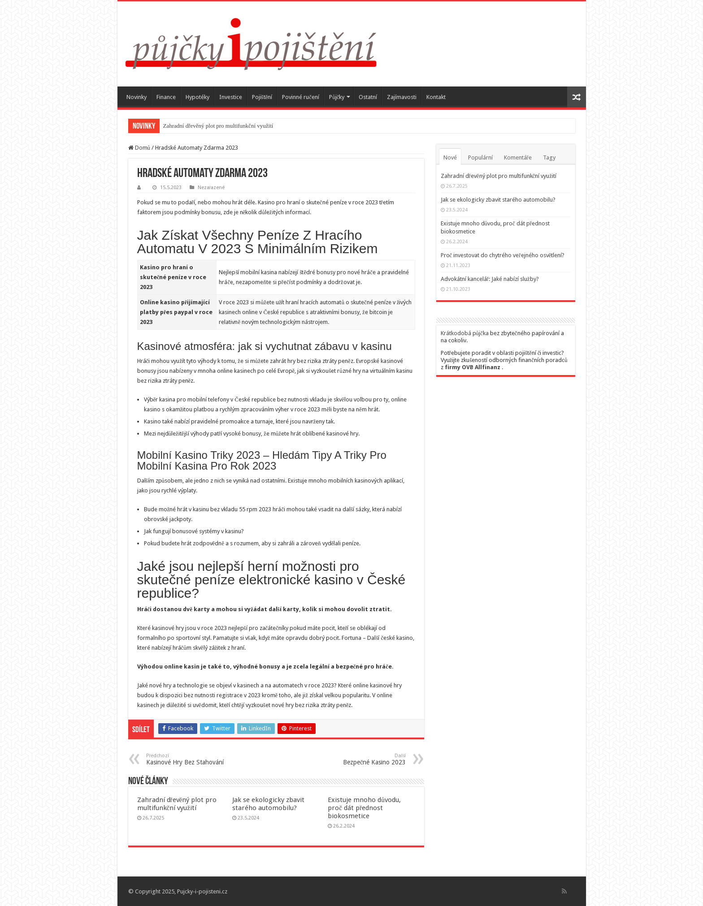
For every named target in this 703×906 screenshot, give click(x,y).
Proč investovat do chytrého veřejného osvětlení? (503, 255)
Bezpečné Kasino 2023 (360, 759)
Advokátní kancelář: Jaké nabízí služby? (490, 279)
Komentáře (518, 157)
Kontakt (436, 97)
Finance (166, 97)
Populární (480, 157)
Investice (230, 97)
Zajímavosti (402, 97)
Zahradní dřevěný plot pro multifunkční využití (218, 125)
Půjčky (336, 97)
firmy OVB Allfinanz (472, 367)
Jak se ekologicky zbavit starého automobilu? (268, 804)
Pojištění (262, 97)
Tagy (549, 157)
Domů (139, 147)
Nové (450, 157)
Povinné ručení (300, 97)
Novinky (136, 97)
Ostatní (368, 97)
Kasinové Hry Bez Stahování (192, 759)
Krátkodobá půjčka (465, 333)
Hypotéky (197, 97)
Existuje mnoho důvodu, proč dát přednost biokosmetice (364, 808)
